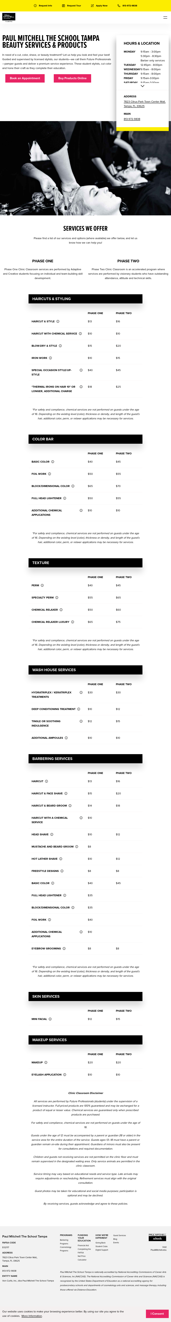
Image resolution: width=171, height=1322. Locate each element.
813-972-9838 (132, 119)
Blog (115, 1239)
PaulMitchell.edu (158, 1250)
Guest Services (119, 1235)
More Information (32, 1316)
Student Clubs (102, 1246)
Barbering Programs (64, 1242)
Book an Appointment (25, 78)
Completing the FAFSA (84, 1251)
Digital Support (102, 1250)
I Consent (157, 1314)
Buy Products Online (72, 78)
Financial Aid (83, 1245)
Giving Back (101, 1243)
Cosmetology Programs (65, 1249)
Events (116, 1242)
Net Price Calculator (82, 1258)
